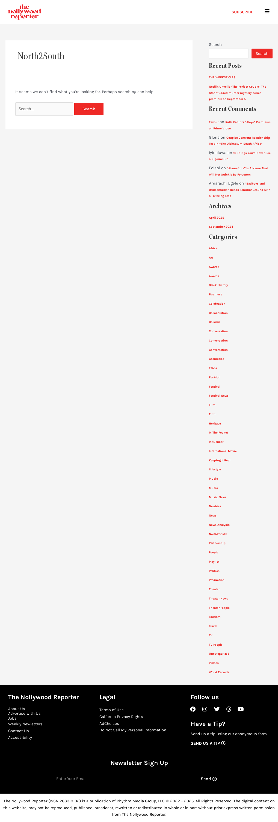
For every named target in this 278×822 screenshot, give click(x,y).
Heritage (215, 423)
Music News (218, 497)
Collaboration (218, 313)
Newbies (215, 506)
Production (217, 580)
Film (212, 405)
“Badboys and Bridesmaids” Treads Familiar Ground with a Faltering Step (240, 190)
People (213, 552)
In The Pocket (218, 432)
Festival (214, 386)
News (213, 515)
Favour (214, 122)
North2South (218, 534)
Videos (214, 663)
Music (213, 478)
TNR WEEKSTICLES (222, 77)
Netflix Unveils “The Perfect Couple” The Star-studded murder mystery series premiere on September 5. (238, 93)
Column (214, 322)
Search (215, 44)
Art (211, 257)
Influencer (216, 442)
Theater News (219, 598)
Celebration (217, 303)
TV (210, 635)
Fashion (215, 377)
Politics (214, 571)
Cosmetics (216, 359)
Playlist (214, 561)
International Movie (223, 451)
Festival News (219, 395)
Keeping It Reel (219, 460)
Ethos (213, 368)
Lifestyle (215, 469)
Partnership (217, 543)
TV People (216, 644)
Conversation (218, 331)
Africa (213, 248)
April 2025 (216, 217)
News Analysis (219, 525)
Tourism (215, 617)
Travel (213, 626)
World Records (219, 672)
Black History (218, 285)
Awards (214, 267)
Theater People (219, 608)
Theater (214, 589)
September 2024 (221, 227)
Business (215, 294)
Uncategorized (219, 653)
